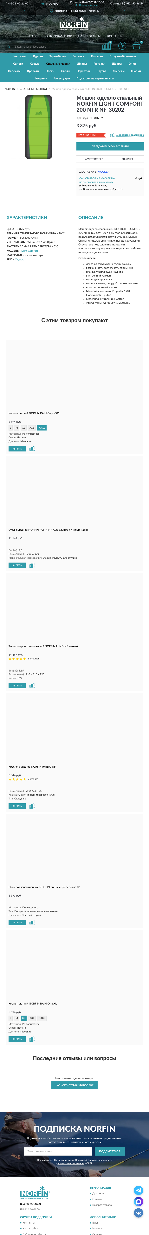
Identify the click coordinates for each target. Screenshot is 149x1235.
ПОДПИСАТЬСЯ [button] (109, 1122)
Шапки (136, 71)
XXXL (42, 428)
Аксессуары (62, 78)
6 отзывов (33, 651)
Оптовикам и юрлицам (64, 36)
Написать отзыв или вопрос (74, 1057)
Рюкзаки (99, 63)
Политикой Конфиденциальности (93, 1131)
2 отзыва (33, 765)
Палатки (97, 56)
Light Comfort (29, 251)
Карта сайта (30, 1200)
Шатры (117, 63)
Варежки (14, 71)
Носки (50, 71)
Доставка (98, 1165)
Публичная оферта (34, 1206)
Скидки (97, 1206)
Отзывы (95, 36)
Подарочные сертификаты (95, 78)
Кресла (35, 63)
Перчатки (83, 71)
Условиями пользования (71, 1135)
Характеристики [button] (93, 159)
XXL (31, 428)
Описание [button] (127, 159)
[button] (87, 5)
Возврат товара (102, 1176)
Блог (95, 1194)
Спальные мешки (58, 63)
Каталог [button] (33, 36)
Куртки (38, 56)
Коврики (41, 78)
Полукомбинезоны (122, 56)
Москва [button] (103, 171)
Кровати (33, 71)
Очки (132, 63)
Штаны (82, 63)
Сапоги (18, 63)
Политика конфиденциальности (112, 1211)
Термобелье (57, 56)
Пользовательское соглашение (42, 1211)
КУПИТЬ (17, 448)
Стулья (101, 71)
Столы (65, 71)
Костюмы (19, 56)
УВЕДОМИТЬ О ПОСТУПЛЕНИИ (110, 146)
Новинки (97, 1200)
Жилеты (119, 71)
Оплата (97, 1170)
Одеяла (19, 259)
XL (23, 428)
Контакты (114, 36)
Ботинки (78, 56)
